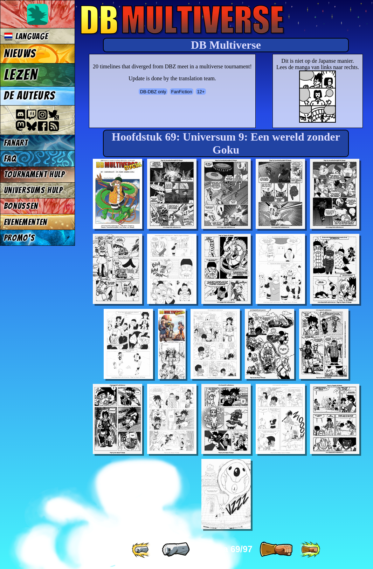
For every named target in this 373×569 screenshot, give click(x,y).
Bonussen (21, 206)
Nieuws (20, 54)
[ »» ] (309, 549)
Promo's (19, 237)
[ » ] (276, 549)
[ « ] (176, 549)
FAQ (10, 158)
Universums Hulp (33, 190)
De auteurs (29, 96)
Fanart (16, 142)
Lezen (21, 75)
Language (26, 36)
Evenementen (25, 222)
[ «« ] (141, 549)
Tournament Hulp (34, 174)
